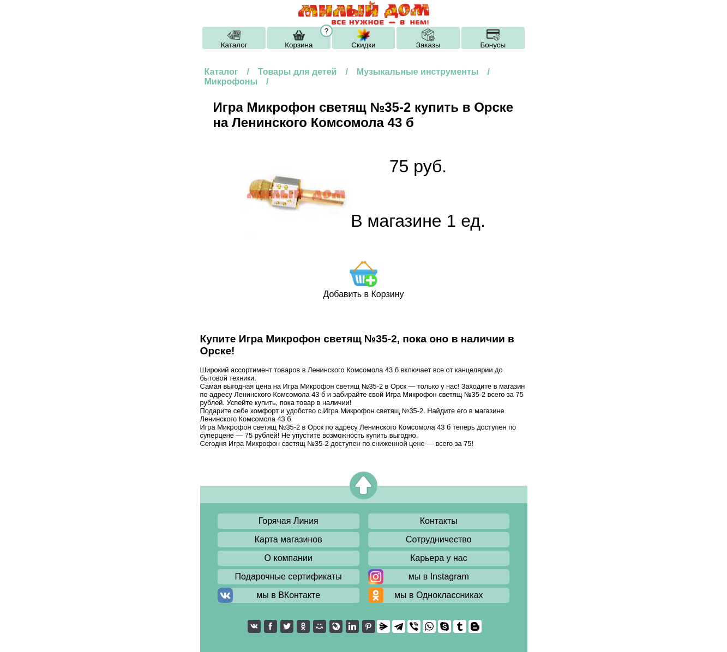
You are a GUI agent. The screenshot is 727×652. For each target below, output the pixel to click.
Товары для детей (297, 71)
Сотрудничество (439, 539)
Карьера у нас (438, 558)
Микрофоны (231, 81)
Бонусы (493, 45)
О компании (289, 558)
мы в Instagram (438, 576)
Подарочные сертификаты (288, 576)
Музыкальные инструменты (418, 71)
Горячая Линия (289, 521)
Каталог (234, 45)
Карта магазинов (288, 539)
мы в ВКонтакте (288, 595)
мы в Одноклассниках (438, 595)
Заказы (428, 45)
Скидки (363, 45)
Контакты (439, 521)
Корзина (299, 45)
